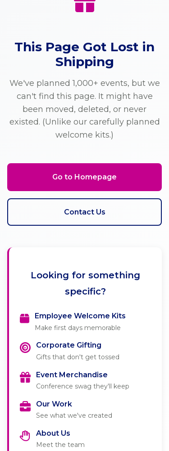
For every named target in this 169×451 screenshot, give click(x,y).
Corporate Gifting (68, 345)
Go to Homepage (84, 177)
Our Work (54, 404)
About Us (53, 433)
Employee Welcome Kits (80, 316)
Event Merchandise (72, 375)
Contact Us (84, 212)
